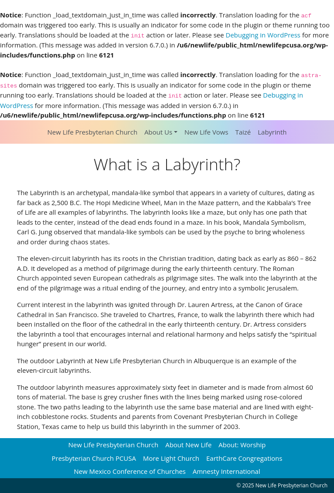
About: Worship (242, 444)
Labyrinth (272, 132)
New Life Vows (206, 132)
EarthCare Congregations (244, 458)
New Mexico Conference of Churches (130, 471)
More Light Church (171, 458)
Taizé (243, 132)
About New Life (188, 444)
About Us (158, 132)
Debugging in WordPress (263, 34)
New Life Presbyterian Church (92, 132)
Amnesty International (226, 471)
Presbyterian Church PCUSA (94, 458)
